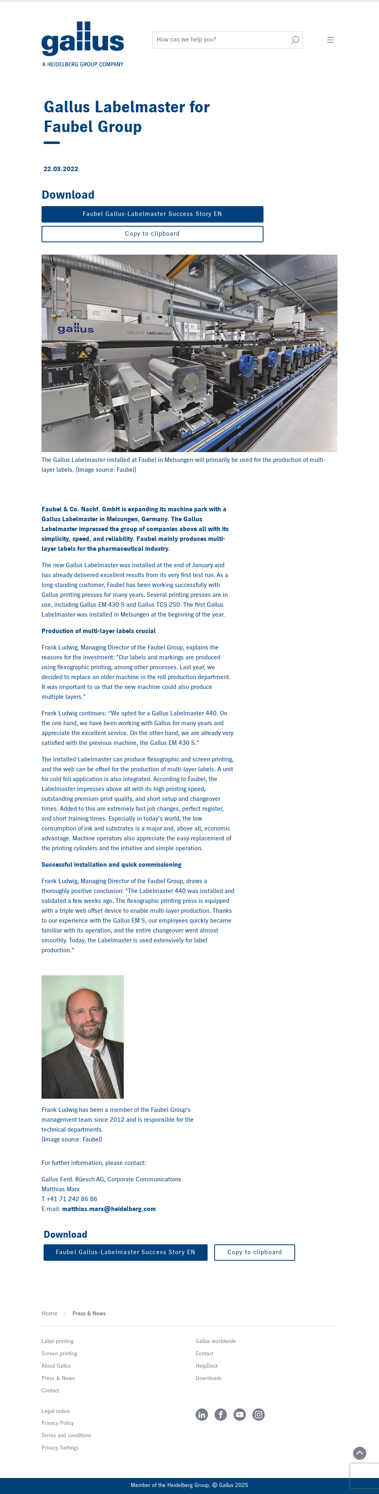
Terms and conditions (66, 1435)
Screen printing (59, 1354)
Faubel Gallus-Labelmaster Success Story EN (152, 214)
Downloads (209, 1378)
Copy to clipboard (152, 234)
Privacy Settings (60, 1448)
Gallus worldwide (216, 1341)
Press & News (89, 1314)
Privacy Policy (58, 1423)
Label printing (58, 1341)
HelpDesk (207, 1366)
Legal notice (56, 1411)
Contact (50, 1391)
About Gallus (56, 1366)
